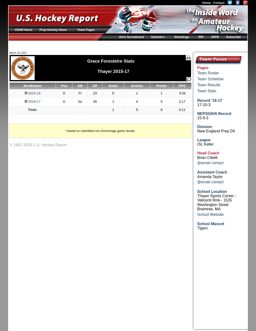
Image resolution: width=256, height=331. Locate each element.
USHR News (23, 30)
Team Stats (206, 91)
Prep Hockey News (53, 30)
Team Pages (86, 30)
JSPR (215, 37)
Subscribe (233, 37)
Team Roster (208, 73)
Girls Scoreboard (131, 37)
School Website (210, 214)
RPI (200, 37)
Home (206, 3)
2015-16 (32, 93)
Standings (181, 37)
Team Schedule (210, 79)
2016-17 (32, 101)
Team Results (208, 85)
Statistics (158, 37)
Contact (218, 3)
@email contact (210, 163)
